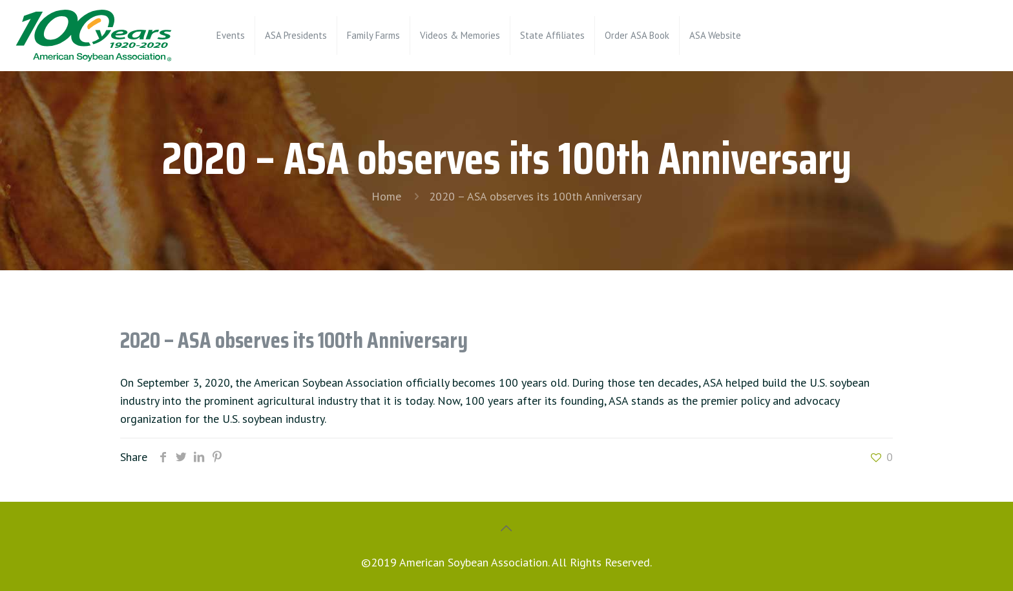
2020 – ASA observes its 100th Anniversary (535, 196)
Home (386, 196)
